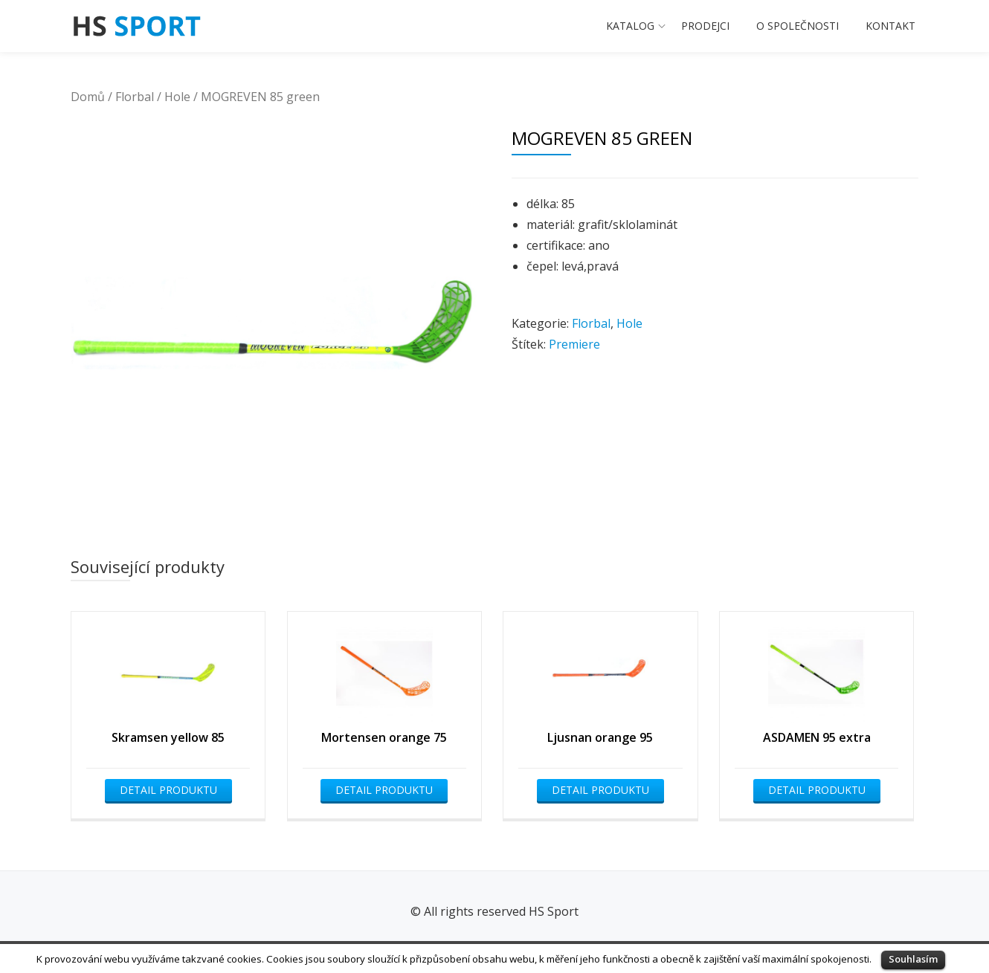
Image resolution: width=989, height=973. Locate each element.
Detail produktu (168, 790)
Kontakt (890, 26)
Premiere (574, 344)
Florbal (134, 96)
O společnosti (797, 26)
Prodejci (705, 26)
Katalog (630, 26)
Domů (88, 96)
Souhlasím (913, 959)
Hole (177, 96)
